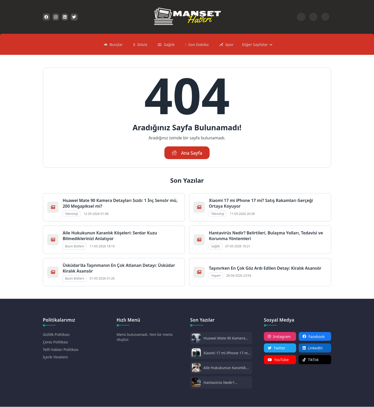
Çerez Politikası (56, 342)
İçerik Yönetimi (55, 357)
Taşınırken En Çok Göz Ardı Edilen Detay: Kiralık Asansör (265, 268)
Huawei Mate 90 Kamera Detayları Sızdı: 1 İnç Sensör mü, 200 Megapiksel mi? (224, 338)
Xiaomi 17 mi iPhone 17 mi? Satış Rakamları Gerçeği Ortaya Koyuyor (224, 353)
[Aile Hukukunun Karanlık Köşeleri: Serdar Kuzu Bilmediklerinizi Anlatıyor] (196, 368)
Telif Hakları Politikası (61, 349)
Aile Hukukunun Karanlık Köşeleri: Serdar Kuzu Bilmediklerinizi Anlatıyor (110, 236)
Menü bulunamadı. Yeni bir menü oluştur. (145, 337)
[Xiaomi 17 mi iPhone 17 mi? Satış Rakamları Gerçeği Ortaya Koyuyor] (196, 354)
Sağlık (169, 44)
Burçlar (117, 44)
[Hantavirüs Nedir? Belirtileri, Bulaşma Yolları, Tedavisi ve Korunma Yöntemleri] (196, 383)
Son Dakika (198, 44)
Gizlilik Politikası (56, 334)
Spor (228, 44)
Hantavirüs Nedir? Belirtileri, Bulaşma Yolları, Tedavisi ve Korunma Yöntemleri (226, 382)
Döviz (143, 44)
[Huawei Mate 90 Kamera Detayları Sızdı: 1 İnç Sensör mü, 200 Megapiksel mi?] (196, 339)
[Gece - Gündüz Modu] (325, 19)
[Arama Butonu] (313, 17)
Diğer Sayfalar (254, 44)
